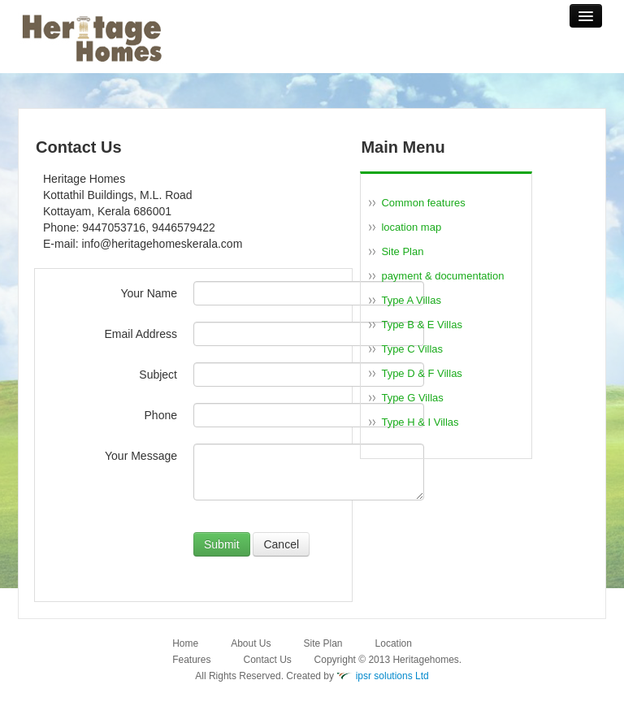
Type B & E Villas (421, 324)
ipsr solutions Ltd (392, 676)
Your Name (148, 293)
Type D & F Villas (421, 373)
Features (191, 659)
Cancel (281, 544)
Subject (158, 374)
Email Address (141, 333)
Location (393, 643)
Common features (423, 203)
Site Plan (402, 251)
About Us (251, 643)
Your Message (141, 455)
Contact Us (268, 659)
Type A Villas (410, 300)
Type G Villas (412, 398)
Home (185, 643)
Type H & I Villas (419, 422)
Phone (161, 415)
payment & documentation (442, 276)
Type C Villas (412, 349)
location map (411, 227)
